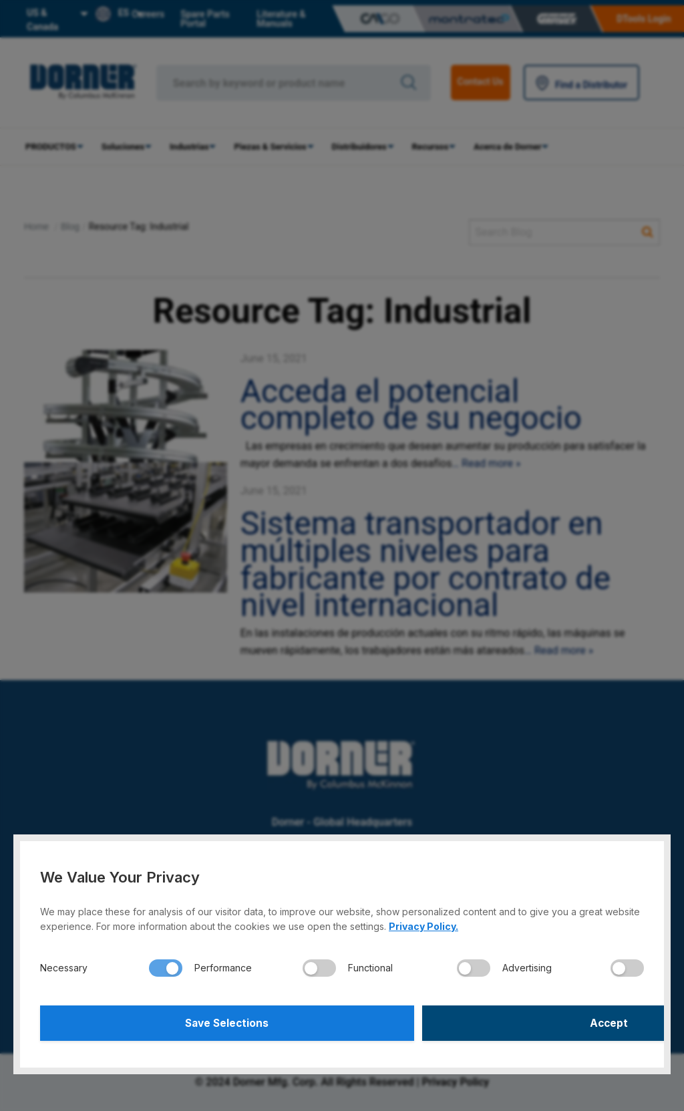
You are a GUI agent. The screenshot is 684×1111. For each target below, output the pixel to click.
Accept (495, 1021)
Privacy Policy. (423, 923)
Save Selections (189, 1021)
